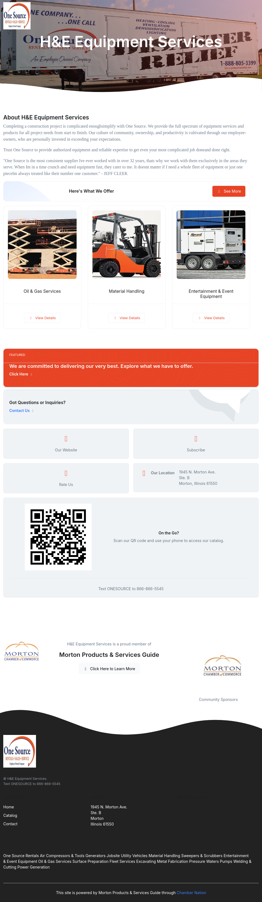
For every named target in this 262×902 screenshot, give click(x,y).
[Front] (18, 15)
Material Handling (126, 291)
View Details (42, 318)
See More (229, 191)
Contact (10, 823)
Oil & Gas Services (42, 291)
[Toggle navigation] (253, 15)
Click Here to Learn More (109, 668)
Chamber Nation (191, 892)
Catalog (10, 815)
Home (8, 807)
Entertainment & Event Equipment (211, 294)
